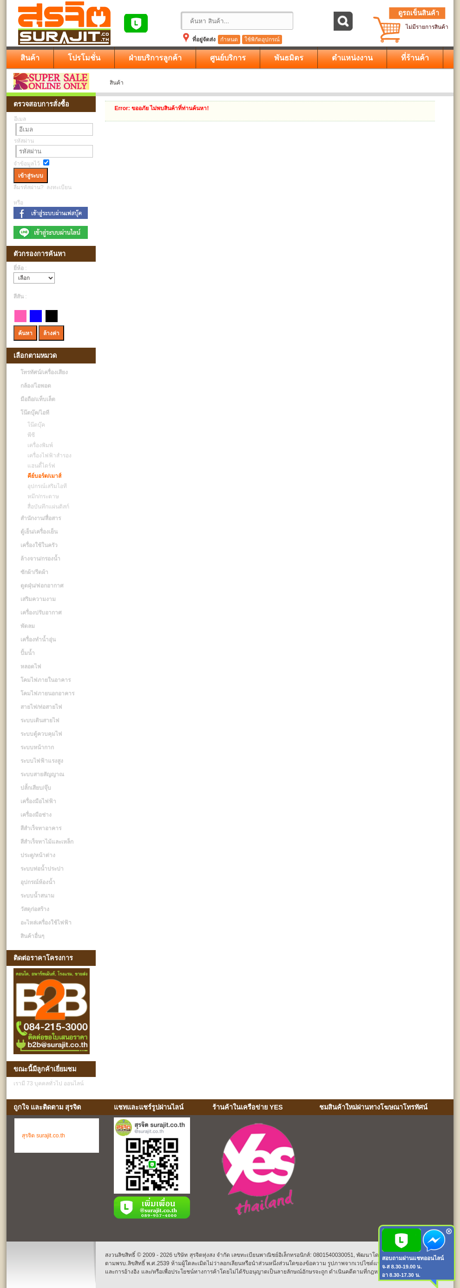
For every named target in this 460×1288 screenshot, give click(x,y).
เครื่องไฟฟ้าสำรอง (47, 455)
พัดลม (27, 626)
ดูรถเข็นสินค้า (418, 13)
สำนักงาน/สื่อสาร (40, 518)
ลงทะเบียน (59, 187)
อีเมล (20, 119)
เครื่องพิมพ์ (38, 445)
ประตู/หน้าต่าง (37, 855)
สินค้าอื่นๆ (32, 936)
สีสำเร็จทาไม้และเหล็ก (46, 842)
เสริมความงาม (38, 599)
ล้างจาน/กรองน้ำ (40, 558)
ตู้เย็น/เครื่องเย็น (39, 531)
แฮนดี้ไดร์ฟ (39, 465)
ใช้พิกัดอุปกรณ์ (262, 39)
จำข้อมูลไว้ (26, 163)
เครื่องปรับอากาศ (41, 612)
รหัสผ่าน (24, 141)
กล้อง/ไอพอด (35, 386)
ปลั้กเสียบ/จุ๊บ (35, 788)
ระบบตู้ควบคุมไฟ (41, 734)
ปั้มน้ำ (27, 653)
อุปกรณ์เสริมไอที (45, 486)
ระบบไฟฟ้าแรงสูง (41, 761)
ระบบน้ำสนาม (37, 895)
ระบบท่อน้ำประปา (42, 868)
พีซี (29, 435)
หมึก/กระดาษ (41, 496)
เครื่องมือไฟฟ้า (38, 801)
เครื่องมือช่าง (36, 815)
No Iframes (383, 1170)
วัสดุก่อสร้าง (34, 909)
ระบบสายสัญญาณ (42, 774)
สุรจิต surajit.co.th (43, 1135)
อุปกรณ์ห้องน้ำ (37, 882)
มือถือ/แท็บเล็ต (37, 399)
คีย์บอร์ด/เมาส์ (42, 476)
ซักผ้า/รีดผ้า (34, 572)
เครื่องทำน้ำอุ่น (38, 639)
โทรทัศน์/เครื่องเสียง (44, 372)
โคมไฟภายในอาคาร (45, 680)
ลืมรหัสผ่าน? (28, 187)
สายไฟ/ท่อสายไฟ (41, 707)
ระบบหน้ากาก (37, 747)
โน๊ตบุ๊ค (34, 425)
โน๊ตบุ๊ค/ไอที (34, 413)
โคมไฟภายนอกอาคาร (47, 693)
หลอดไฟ (30, 666)
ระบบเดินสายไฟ (39, 720)
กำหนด (229, 39)
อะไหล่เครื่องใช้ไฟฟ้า (46, 922)
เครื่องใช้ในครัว (39, 545)
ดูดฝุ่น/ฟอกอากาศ (42, 585)
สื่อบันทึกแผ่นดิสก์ (46, 506)
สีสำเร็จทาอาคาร (40, 828)
